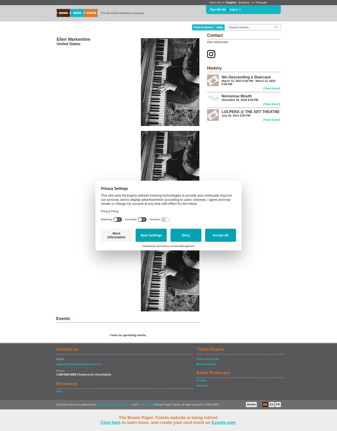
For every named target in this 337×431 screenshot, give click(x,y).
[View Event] (272, 88)
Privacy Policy (123, 404)
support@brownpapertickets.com (78, 364)
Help (220, 27)
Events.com (223, 422)
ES (272, 404)
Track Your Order (208, 359)
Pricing (201, 380)
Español (244, 2)
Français (261, 2)
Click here (110, 422)
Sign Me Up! (218, 9)
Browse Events (207, 364)
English (231, 2)
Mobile (251, 404)
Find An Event (203, 27)
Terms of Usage (105, 404)
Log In (233, 9)
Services (202, 385)
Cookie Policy (145, 404)
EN (265, 404)
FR (278, 404)
